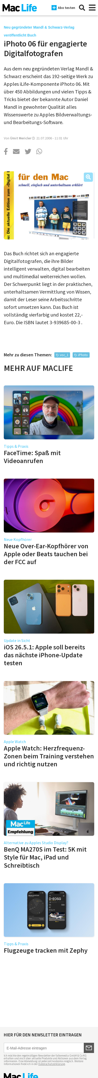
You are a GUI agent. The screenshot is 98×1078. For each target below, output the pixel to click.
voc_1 (64, 355)
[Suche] (82, 8)
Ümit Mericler (20, 138)
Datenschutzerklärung (51, 1064)
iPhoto (83, 355)
